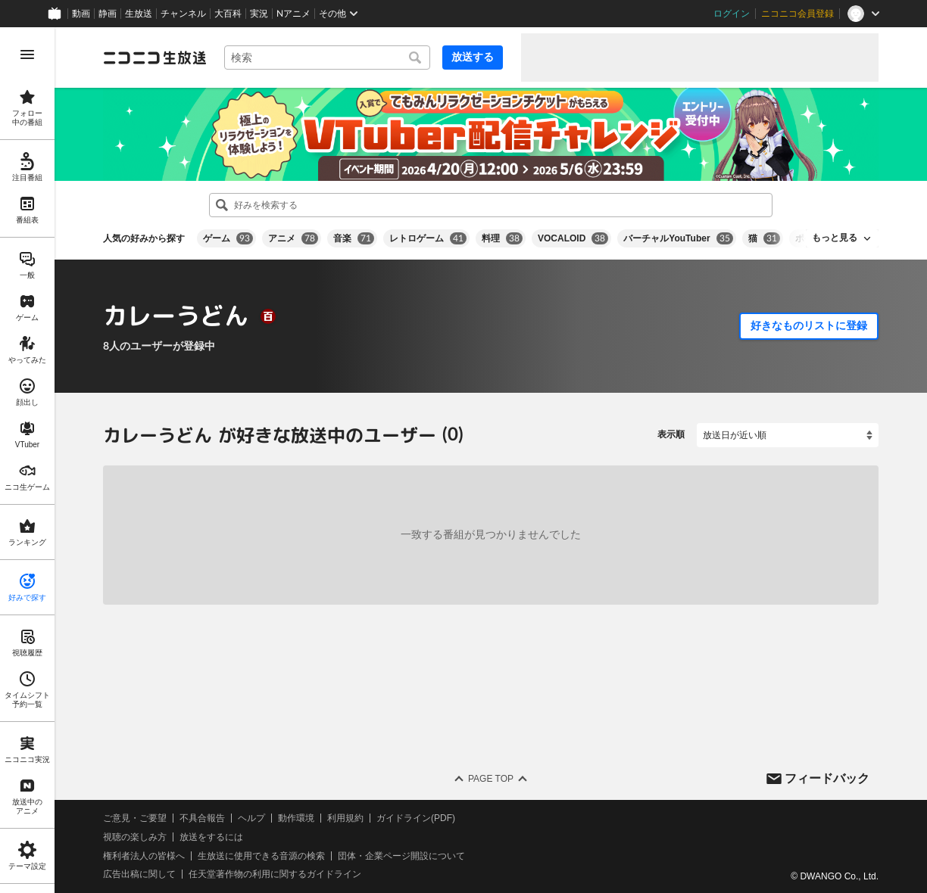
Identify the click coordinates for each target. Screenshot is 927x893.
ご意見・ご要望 (135, 818)
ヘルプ (251, 818)
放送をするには (211, 837)
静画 (107, 13)
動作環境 (296, 818)
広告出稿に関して (139, 874)
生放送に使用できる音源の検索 (261, 855)
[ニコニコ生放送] (154, 57)
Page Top (490, 778)
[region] (27, 460)
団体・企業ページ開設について (401, 855)
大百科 (228, 13)
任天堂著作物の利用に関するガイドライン (275, 874)
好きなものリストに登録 (809, 325)
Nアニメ (293, 13)
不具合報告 (202, 818)
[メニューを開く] (27, 54)
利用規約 (345, 818)
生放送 (138, 13)
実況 (259, 13)
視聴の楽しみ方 (135, 837)
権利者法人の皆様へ (144, 855)
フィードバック (827, 777)
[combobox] (327, 57)
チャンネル (183, 13)
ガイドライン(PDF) (415, 818)
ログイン (731, 13)
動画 (81, 13)
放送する (472, 57)
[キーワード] (327, 57)
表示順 (671, 434)
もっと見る (834, 237)
